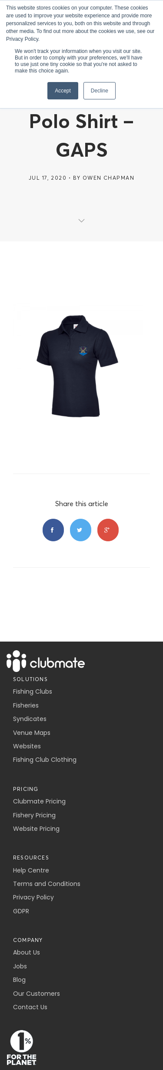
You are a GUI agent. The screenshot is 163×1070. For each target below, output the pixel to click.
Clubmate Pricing (39, 801)
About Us (26, 952)
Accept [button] (63, 91)
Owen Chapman (108, 177)
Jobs (20, 966)
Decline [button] (99, 91)
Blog (19, 979)
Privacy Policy (33, 897)
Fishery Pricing (34, 815)
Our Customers (36, 993)
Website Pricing (36, 828)
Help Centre (31, 870)
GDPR (21, 911)
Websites (27, 746)
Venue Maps (31, 732)
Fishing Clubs (32, 691)
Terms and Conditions (46, 883)
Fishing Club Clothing (45, 759)
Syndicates (30, 718)
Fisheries (26, 705)
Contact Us (30, 1007)
